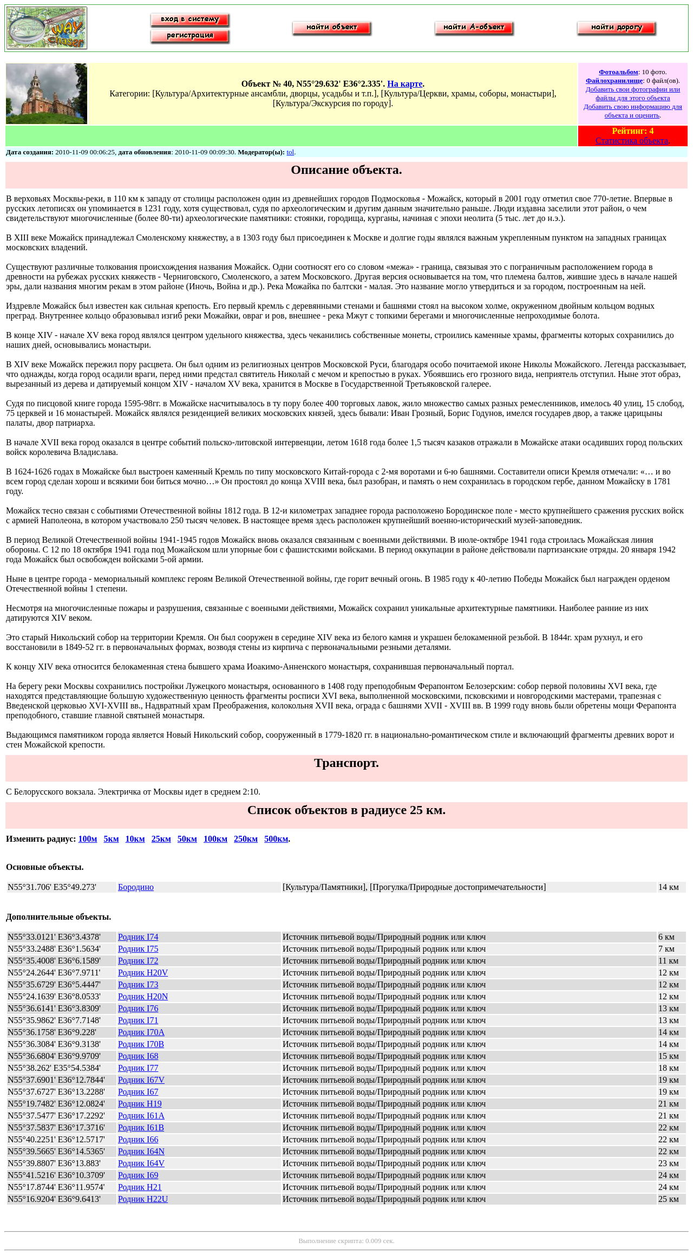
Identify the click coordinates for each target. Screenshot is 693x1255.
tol (290, 152)
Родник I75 (138, 948)
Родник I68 (138, 1056)
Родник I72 (138, 960)
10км (135, 838)
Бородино (136, 887)
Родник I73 (138, 984)
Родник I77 (138, 1067)
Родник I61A (141, 1115)
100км (215, 838)
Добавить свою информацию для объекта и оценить (633, 110)
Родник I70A (141, 1032)
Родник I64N (141, 1151)
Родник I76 (138, 1008)
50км (187, 838)
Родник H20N (143, 996)
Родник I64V (141, 1163)
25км (161, 838)
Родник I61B (141, 1127)
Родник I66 (138, 1139)
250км (246, 838)
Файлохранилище (614, 80)
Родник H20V (143, 972)
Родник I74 (138, 936)
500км (276, 838)
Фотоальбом (618, 72)
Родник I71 (138, 1020)
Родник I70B (141, 1044)
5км (111, 838)
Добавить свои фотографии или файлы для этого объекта (633, 93)
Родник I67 (138, 1091)
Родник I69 (138, 1175)
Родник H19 (140, 1103)
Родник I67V (141, 1079)
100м (88, 838)
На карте (404, 83)
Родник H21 (140, 1187)
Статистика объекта (632, 140)
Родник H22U (143, 1199)
